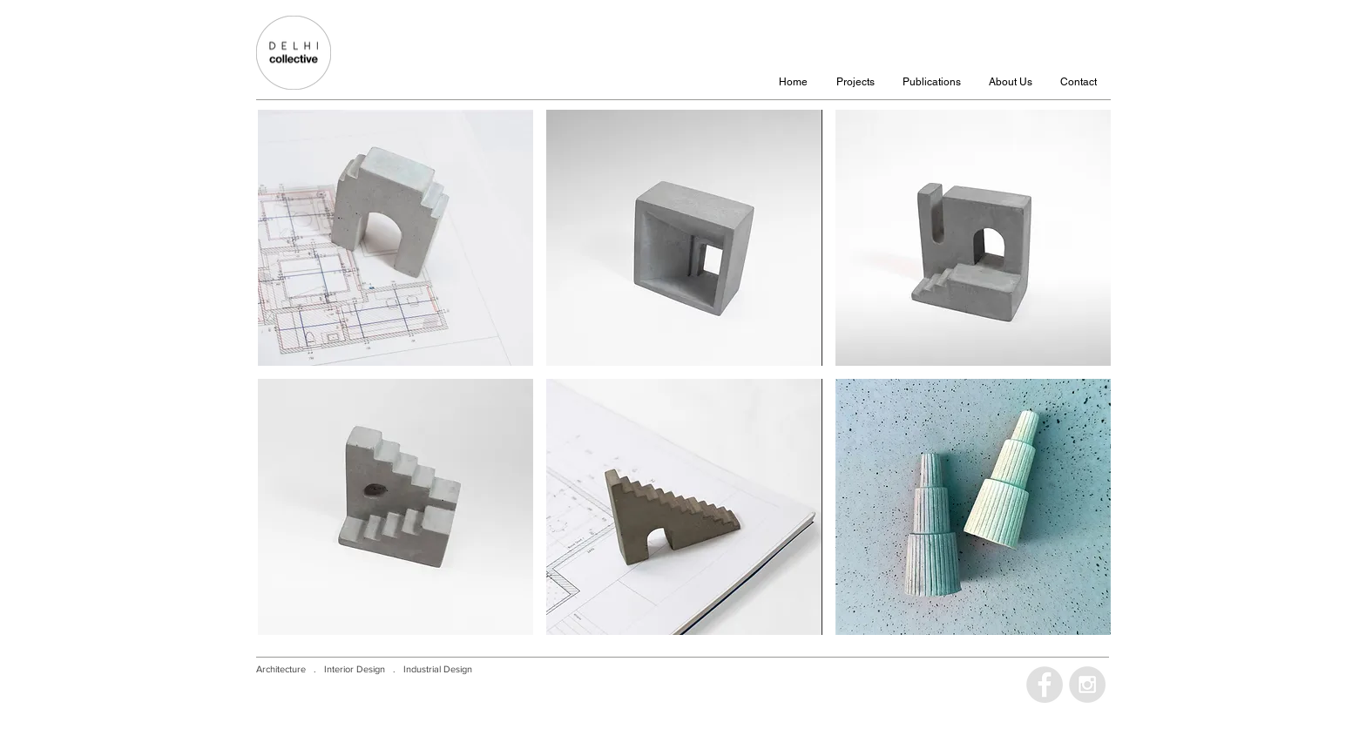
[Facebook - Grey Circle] (1044, 684)
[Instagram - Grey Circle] (1087, 684)
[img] (395, 238)
